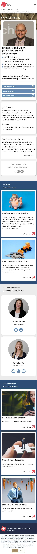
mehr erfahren (29, 233)
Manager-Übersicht (13, 9)
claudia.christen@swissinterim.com (16, 330)
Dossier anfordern (18, 91)
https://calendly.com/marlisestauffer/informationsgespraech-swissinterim (24, 371)
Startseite (3, 9)
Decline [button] (21, 550)
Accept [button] (15, 550)
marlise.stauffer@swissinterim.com (13, 371)
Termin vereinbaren (18, 86)
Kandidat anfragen (18, 95)
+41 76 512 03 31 (21, 330)
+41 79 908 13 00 (18, 371)
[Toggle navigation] (35, 4)
